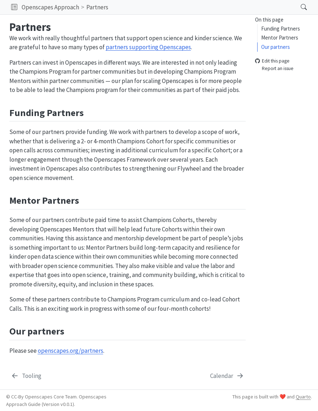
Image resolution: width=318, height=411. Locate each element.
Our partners (275, 46)
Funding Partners (280, 28)
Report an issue (274, 68)
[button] (14, 7)
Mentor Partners (279, 37)
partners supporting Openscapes (148, 47)
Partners (97, 7)
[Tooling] (26, 376)
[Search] (297, 7)
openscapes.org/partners (70, 351)
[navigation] (203, 7)
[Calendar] (227, 376)
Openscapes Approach (50, 7)
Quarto (303, 396)
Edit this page (272, 61)
